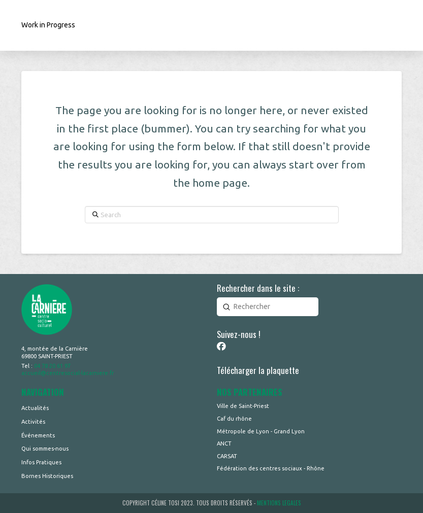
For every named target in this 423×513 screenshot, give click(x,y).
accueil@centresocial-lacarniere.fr (67, 373)
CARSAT (227, 456)
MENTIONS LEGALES (279, 503)
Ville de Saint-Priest (243, 406)
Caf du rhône (234, 419)
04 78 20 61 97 (52, 366)
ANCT (224, 443)
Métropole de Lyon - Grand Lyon (261, 431)
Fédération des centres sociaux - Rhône (270, 468)
